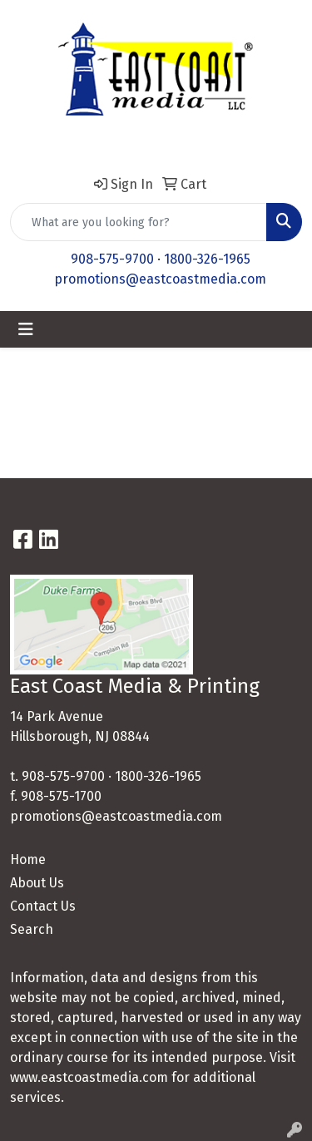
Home (28, 859)
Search (31, 929)
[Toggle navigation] (25, 329)
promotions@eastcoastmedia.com (160, 279)
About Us (37, 883)
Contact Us (43, 906)
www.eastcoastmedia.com (89, 1077)
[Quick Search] (138, 222)
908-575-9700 (112, 259)
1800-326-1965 (207, 259)
